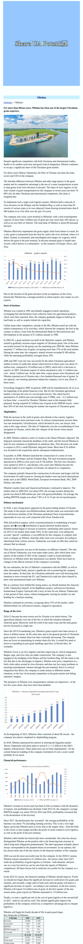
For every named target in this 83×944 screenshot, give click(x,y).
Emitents (8, 102)
